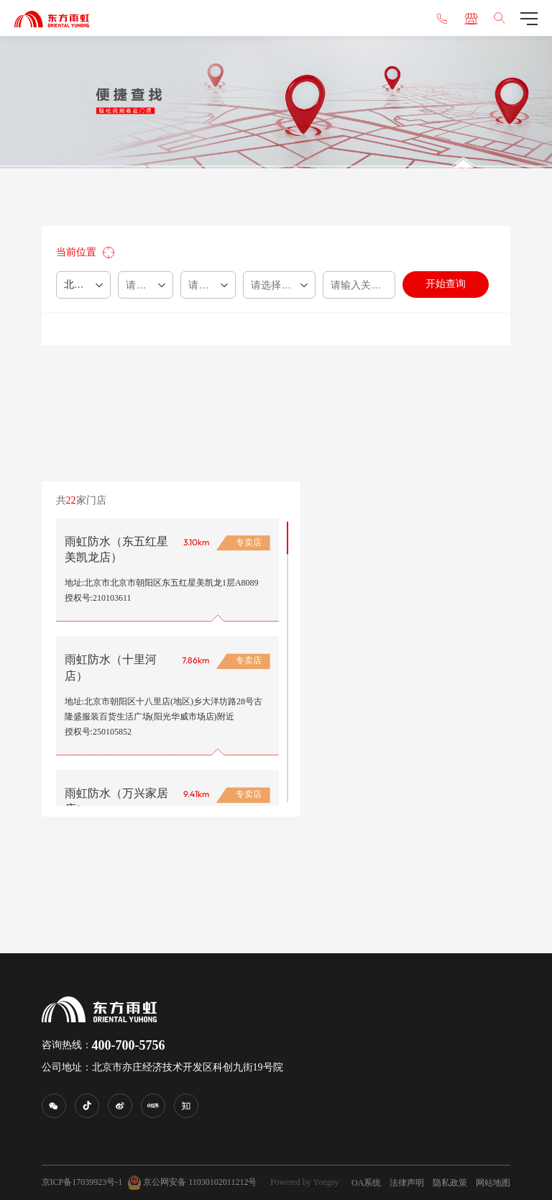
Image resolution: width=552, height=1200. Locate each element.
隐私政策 (450, 1183)
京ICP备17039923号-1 (82, 1182)
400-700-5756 (128, 1045)
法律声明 (407, 1183)
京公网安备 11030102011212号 (192, 1183)
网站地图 (493, 1183)
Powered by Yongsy (304, 1182)
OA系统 (366, 1183)
